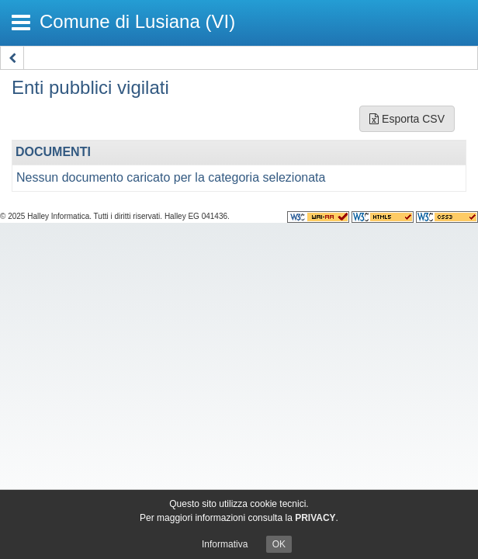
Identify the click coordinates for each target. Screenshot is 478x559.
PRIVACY (315, 517)
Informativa (225, 544)
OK (279, 544)
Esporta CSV (407, 119)
